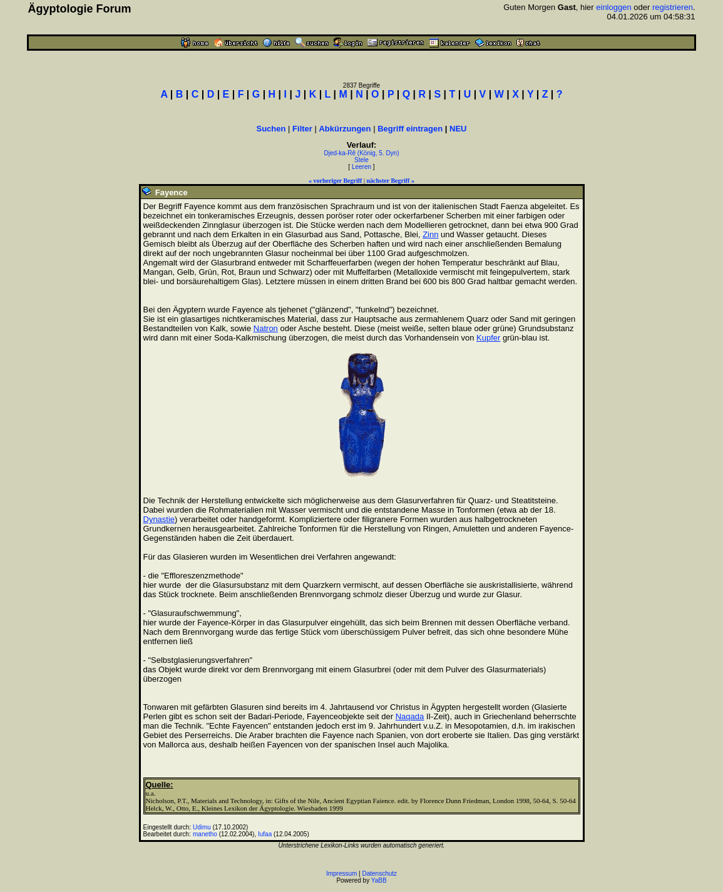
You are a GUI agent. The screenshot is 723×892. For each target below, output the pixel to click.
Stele (361, 159)
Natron (266, 328)
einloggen (613, 7)
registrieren (672, 7)
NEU (457, 128)
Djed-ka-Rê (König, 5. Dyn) (361, 153)
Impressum (341, 873)
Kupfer (488, 337)
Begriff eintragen (410, 128)
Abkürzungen (345, 128)
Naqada (410, 716)
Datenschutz (379, 873)
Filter (302, 128)
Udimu (202, 827)
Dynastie (159, 519)
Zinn (430, 234)
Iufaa (265, 834)
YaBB (379, 880)
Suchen (271, 128)
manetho (205, 834)
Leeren (361, 166)
